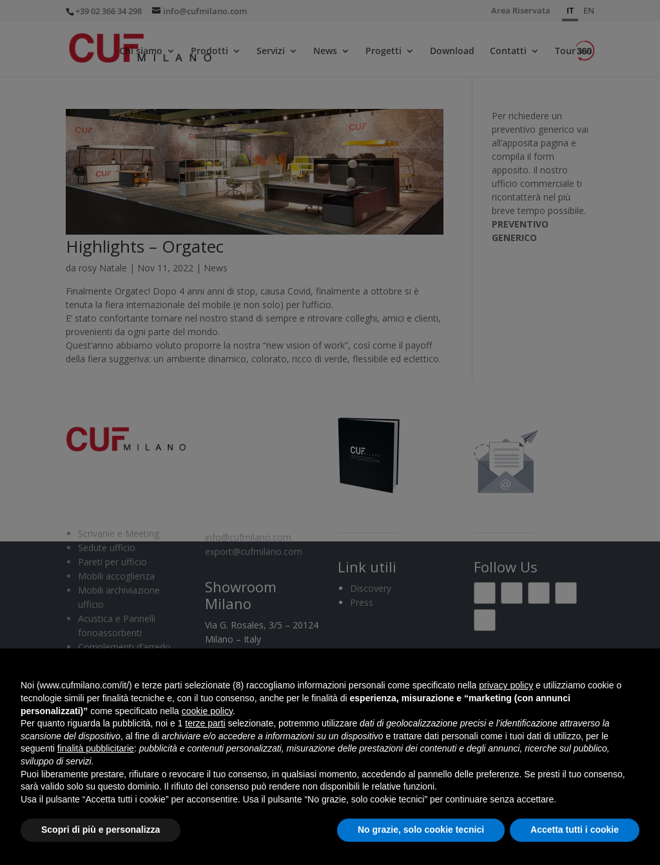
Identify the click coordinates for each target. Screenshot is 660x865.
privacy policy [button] (506, 685)
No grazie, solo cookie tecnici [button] (421, 829)
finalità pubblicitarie (95, 748)
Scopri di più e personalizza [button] (100, 829)
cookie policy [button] (207, 711)
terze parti (205, 723)
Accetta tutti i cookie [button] (574, 829)
